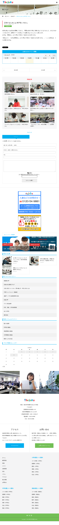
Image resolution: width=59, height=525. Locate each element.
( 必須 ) (10, 145)
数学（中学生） (6, 499)
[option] (16, 244)
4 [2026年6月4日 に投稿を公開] (29, 351)
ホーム (4, 457)
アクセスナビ (14, 445)
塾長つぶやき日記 (8, 338)
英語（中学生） (6, 508)
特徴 (3, 463)
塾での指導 (6, 323)
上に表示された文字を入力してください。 (29, 174)
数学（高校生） (35, 499)
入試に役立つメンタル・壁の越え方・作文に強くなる (17, 288)
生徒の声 (8, 26)
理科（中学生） (6, 502)
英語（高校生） (35, 508)
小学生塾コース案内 (37, 457)
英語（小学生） (35, 471)
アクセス (4, 477)
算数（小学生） (35, 469)
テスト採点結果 (7, 303)
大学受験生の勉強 (8, 335)
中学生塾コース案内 (7, 488)
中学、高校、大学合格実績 (10, 307)
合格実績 (4, 468)
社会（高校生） (35, 505)
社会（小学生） (35, 474)
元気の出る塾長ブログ (9, 284)
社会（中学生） (6, 505)
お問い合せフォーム (44, 445)
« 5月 (3, 366)
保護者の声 (6, 280)
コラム (4, 474)
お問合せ (4, 482)
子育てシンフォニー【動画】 (11, 292)
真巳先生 (6, 315)
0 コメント (16, 136)
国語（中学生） (6, 497)
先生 (3, 471)
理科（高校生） (35, 502)
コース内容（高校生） (37, 491)
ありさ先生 (6, 311)
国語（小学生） (35, 466)
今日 (54, 55)
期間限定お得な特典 (7, 244)
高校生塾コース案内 (37, 488)
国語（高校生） (35, 497)
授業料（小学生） (36, 463)
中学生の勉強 (7, 327)
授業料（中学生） (6, 494)
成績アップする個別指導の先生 (11, 296)
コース (4, 466)
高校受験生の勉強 (8, 331)
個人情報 (4, 479)
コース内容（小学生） (37, 460)
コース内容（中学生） (7, 491)
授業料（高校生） (36, 494)
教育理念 (4, 460)
